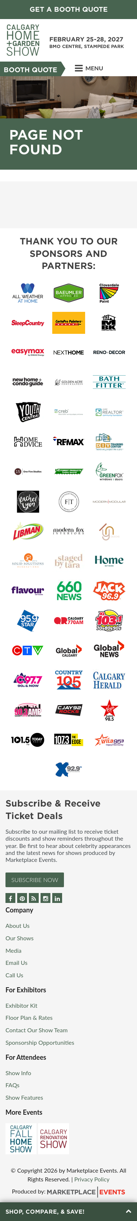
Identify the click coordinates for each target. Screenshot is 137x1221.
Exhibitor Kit (21, 1005)
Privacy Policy (92, 1179)
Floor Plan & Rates (29, 1017)
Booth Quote (30, 70)
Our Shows (19, 937)
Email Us (16, 962)
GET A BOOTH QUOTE (69, 9)
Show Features (24, 1097)
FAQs (12, 1084)
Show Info (18, 1072)
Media (13, 950)
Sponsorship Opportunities (39, 1042)
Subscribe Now (34, 879)
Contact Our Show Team (36, 1029)
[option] (68, 123)
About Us (17, 925)
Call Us (14, 974)
